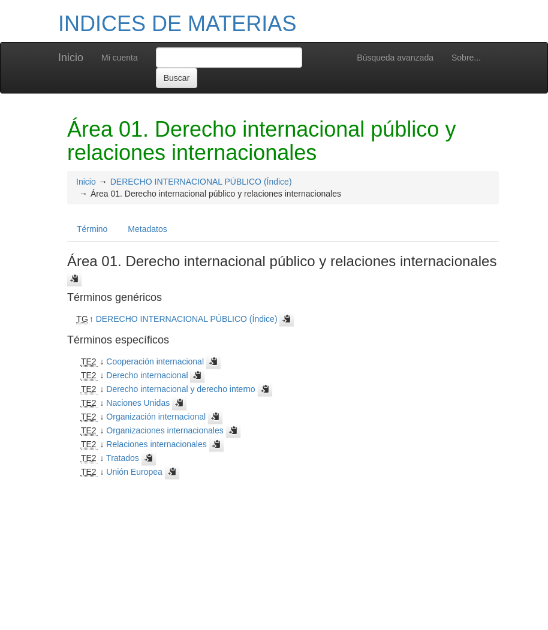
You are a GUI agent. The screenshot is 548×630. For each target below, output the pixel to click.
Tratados (122, 458)
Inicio (70, 58)
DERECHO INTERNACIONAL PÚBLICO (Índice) (201, 181)
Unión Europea (134, 472)
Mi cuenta (119, 57)
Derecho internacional (147, 375)
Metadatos (147, 229)
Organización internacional (156, 416)
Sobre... (466, 57)
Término (92, 229)
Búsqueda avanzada (395, 57)
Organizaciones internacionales (164, 430)
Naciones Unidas (138, 403)
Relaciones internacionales (156, 444)
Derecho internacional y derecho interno (180, 389)
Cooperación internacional (155, 361)
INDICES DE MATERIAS (177, 23)
